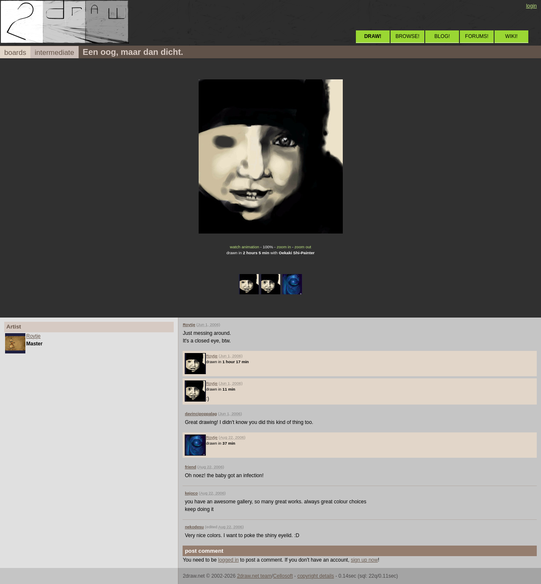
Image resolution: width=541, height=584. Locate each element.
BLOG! (442, 36)
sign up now (364, 560)
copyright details (315, 576)
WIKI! (511, 36)
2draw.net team (254, 576)
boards (15, 53)
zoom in (284, 246)
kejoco (191, 493)
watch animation (244, 246)
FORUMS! (476, 36)
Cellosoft (283, 576)
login (531, 6)
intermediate (54, 53)
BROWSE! (408, 36)
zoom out (303, 246)
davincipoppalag (201, 413)
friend (190, 466)
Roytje (33, 336)
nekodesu (194, 526)
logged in (228, 560)
